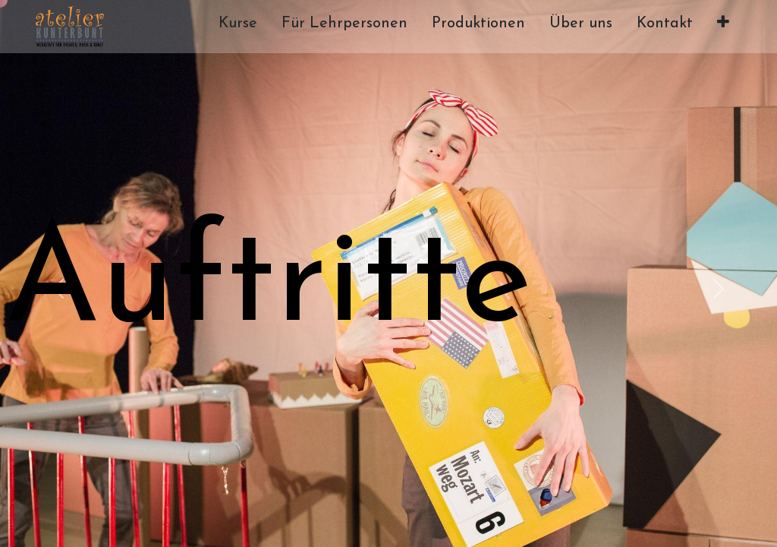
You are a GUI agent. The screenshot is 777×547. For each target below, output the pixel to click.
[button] (723, 26)
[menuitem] (238, 26)
